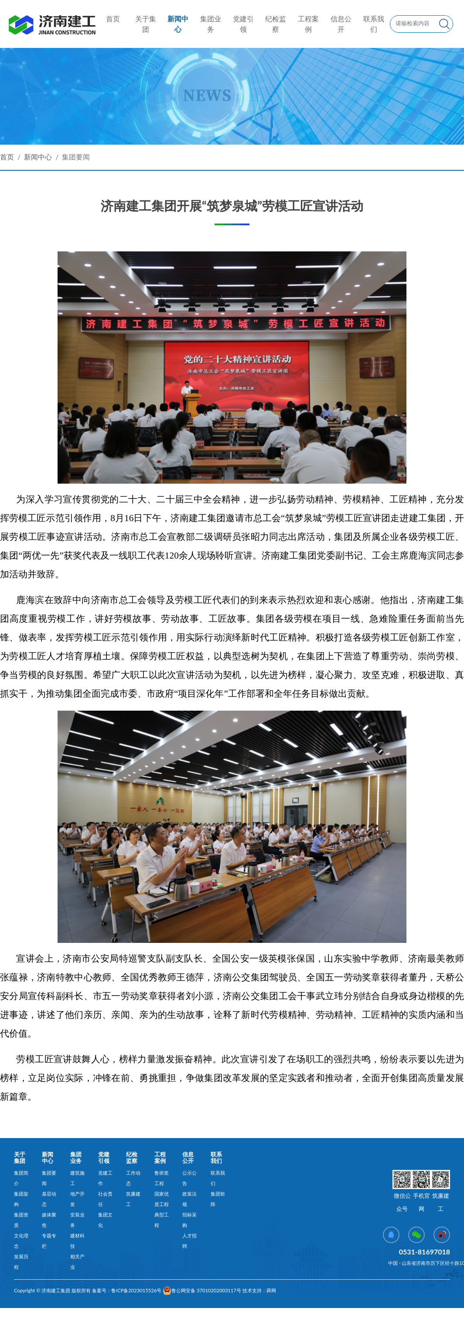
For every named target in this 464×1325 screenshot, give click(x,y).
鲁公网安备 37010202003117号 (202, 1290)
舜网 (271, 1290)
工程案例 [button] (308, 23)
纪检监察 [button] (275, 23)
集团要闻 (76, 156)
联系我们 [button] (373, 23)
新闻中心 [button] (177, 23)
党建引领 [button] (243, 23)
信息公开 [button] (341, 23)
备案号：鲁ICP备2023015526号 (126, 1290)
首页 (113, 18)
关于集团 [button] (145, 23)
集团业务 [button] (210, 23)
